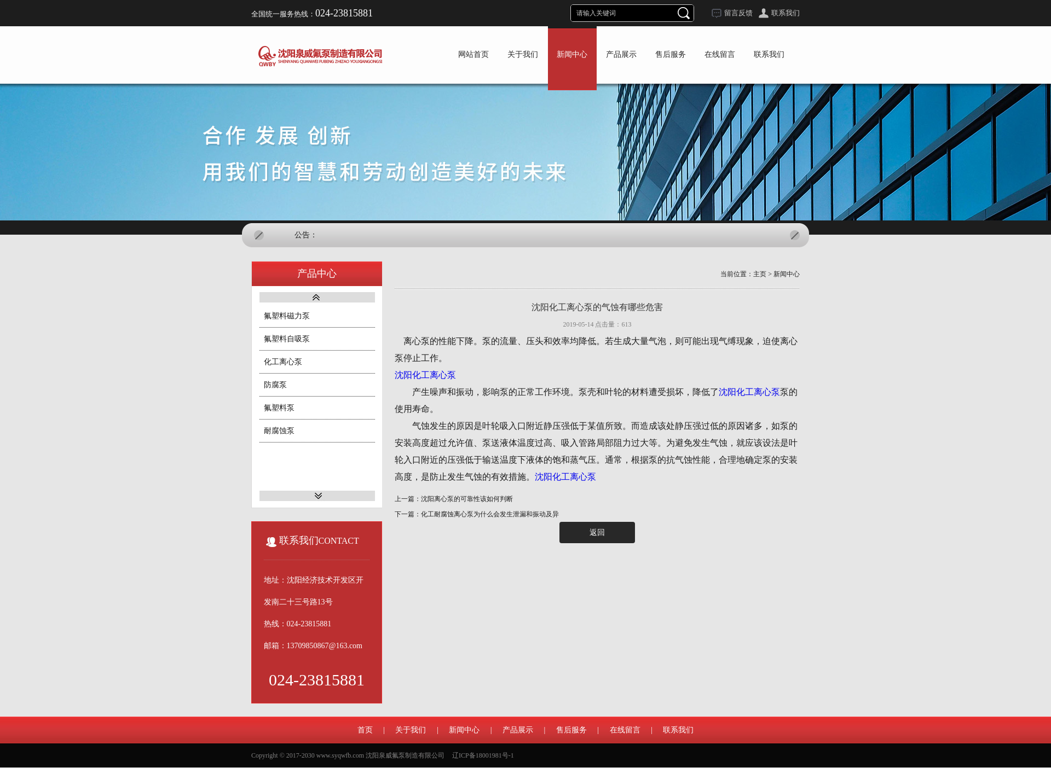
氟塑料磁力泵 (287, 316)
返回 (597, 532)
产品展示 (518, 730)
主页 (759, 274)
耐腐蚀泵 (279, 431)
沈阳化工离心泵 (425, 375)
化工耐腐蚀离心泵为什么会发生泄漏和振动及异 (490, 514)
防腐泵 (275, 385)
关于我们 (410, 730)
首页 (365, 730)
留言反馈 (738, 13)
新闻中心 (786, 274)
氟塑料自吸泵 (287, 339)
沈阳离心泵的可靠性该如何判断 (467, 499)
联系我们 (785, 13)
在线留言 (625, 730)
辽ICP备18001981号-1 (483, 755)
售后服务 (571, 730)
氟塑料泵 (279, 408)
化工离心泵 (283, 362)
